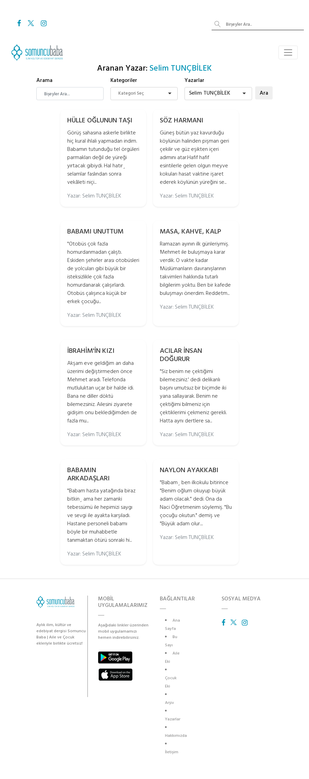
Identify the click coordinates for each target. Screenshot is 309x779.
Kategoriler (123, 80)
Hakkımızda (176, 736)
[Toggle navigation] (288, 52)
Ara (264, 93)
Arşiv (169, 703)
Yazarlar (194, 80)
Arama (44, 80)
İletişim (171, 752)
